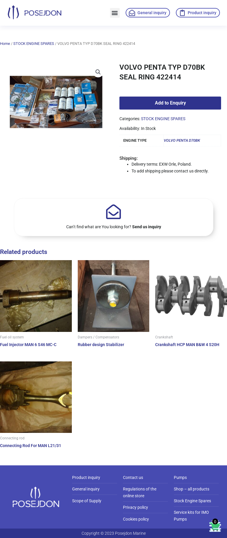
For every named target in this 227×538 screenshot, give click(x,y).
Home (5, 43)
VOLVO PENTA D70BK (182, 140)
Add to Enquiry (170, 103)
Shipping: (128, 158)
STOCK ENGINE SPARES (33, 43)
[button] (115, 13)
